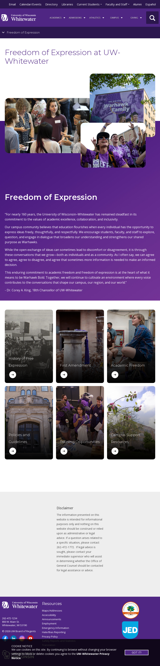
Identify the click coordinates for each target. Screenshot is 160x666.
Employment (49, 623)
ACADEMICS (58, 17)
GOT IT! (136, 652)
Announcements (51, 619)
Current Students (88, 4)
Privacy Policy (50, 636)
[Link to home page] (18, 17)
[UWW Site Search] (152, 17)
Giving (136, 17)
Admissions (77, 17)
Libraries (67, 4)
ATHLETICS (97, 17)
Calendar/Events (30, 4)
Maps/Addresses (52, 610)
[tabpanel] (80, 103)
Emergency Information (55, 628)
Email (12, 4)
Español (150, 4)
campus (116, 17)
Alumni (137, 4)
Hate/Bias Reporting (53, 632)
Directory (51, 4)
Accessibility (49, 615)
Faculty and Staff (116, 4)
